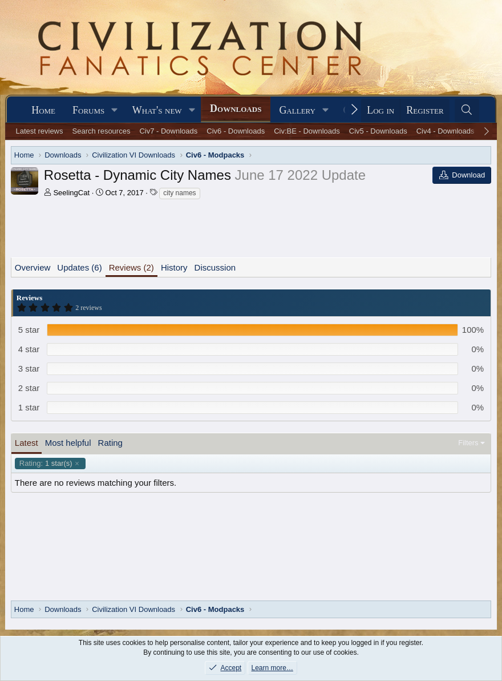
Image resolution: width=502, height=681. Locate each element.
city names (179, 193)
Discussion (215, 267)
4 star (29, 349)
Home (43, 110)
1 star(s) (45, 463)
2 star (29, 388)
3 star (29, 368)
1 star (29, 407)
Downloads (235, 108)
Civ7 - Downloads (168, 131)
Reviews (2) (131, 267)
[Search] (467, 110)
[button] (115, 110)
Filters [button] (468, 442)
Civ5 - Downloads (378, 131)
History (174, 267)
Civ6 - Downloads (236, 131)
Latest (26, 443)
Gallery (297, 110)
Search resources (101, 131)
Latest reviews (39, 131)
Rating (110, 443)
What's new (157, 110)
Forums (88, 110)
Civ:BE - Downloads (307, 131)
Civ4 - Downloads (445, 131)
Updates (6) (79, 267)
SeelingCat (71, 192)
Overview (33, 267)
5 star (29, 330)
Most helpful (68, 443)
